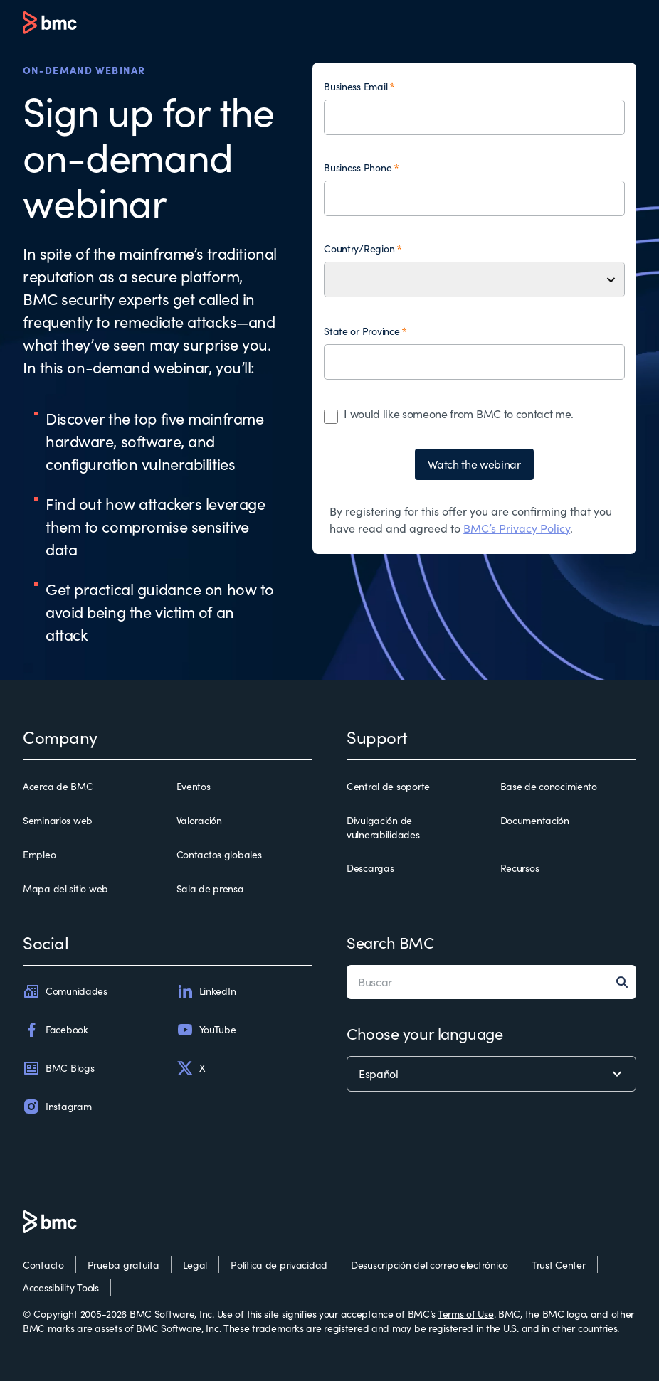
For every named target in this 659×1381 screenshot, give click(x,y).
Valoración (199, 820)
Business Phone (357, 167)
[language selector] (491, 1074)
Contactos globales (219, 854)
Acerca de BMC (58, 786)
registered (346, 1328)
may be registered (432, 1328)
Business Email (355, 86)
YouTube (206, 1029)
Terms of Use (466, 1314)
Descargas (370, 868)
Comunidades (65, 991)
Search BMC (390, 942)
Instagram (57, 1106)
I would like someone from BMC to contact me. (459, 413)
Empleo (39, 854)
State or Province (361, 331)
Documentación (534, 820)
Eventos (193, 786)
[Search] (626, 982)
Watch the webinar (474, 464)
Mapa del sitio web (65, 888)
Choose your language (424, 1033)
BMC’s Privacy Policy (516, 528)
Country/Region (359, 248)
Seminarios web (58, 820)
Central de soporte (388, 786)
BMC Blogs (58, 1068)
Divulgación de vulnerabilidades (383, 827)
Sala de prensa (210, 888)
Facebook (55, 1029)
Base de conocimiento (548, 786)
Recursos (519, 868)
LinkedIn (206, 991)
